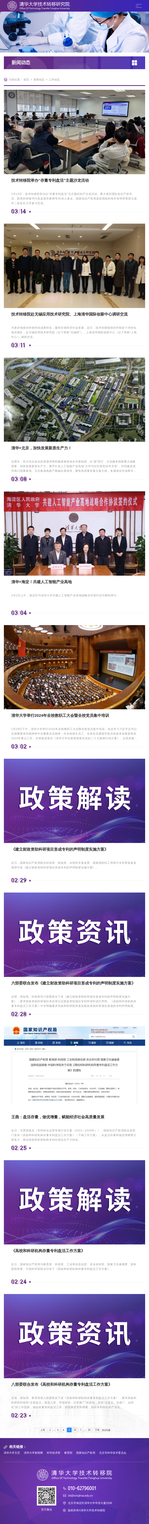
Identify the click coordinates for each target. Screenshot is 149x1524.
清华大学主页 (12, 1452)
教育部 (68, 1452)
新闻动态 (39, 79)
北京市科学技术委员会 (112, 1452)
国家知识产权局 (85, 1452)
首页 (26, 79)
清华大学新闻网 (33, 1452)
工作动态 (54, 79)
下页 (97, 1430)
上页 (42, 1430)
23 (89, 1430)
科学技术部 (53, 1452)
